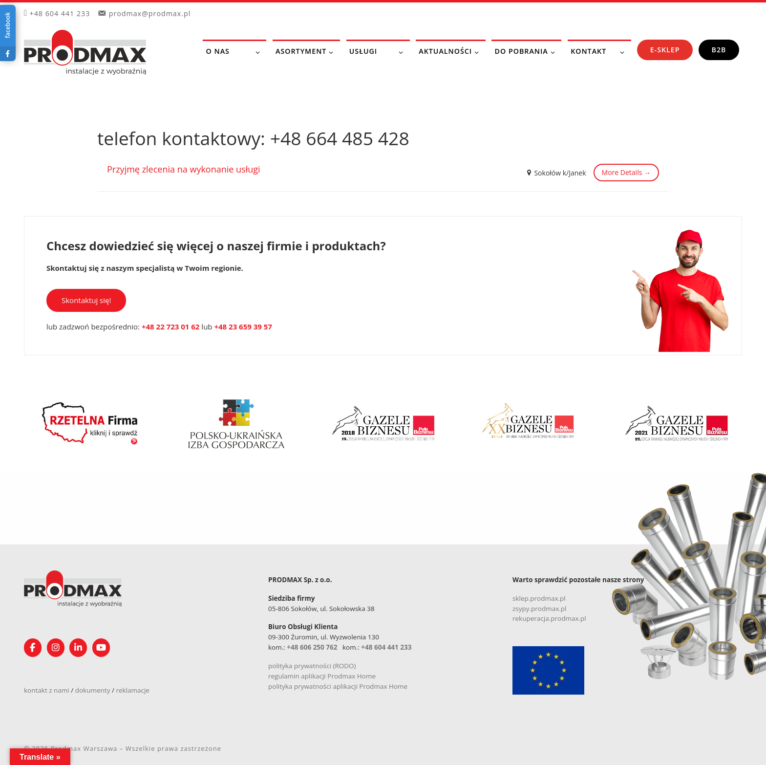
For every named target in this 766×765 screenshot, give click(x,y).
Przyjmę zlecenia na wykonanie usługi (183, 169)
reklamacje (132, 690)
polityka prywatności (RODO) (312, 665)
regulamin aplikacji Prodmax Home (322, 676)
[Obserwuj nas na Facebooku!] (33, 647)
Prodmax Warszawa (84, 748)
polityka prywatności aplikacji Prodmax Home (337, 686)
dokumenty (92, 690)
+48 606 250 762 (312, 647)
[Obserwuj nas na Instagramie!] (55, 647)
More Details (626, 172)
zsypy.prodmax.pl (539, 608)
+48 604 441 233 (386, 647)
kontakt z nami (46, 690)
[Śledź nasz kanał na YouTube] (101, 647)
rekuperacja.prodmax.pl (549, 618)
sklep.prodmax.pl (539, 598)
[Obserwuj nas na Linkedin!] (78, 647)
